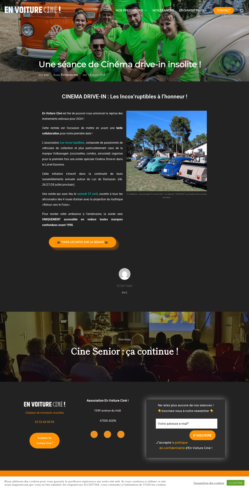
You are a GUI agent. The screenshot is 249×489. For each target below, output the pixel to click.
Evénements (69, 74)
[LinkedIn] (120, 434)
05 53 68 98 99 (44, 422)
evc (46, 74)
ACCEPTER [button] (235, 482)
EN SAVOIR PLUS (193, 10)
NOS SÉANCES (163, 10)
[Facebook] (107, 434)
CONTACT (223, 10)
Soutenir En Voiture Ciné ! (44, 440)
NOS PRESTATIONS (131, 10)
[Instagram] (94, 434)
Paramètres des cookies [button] (208, 482)
